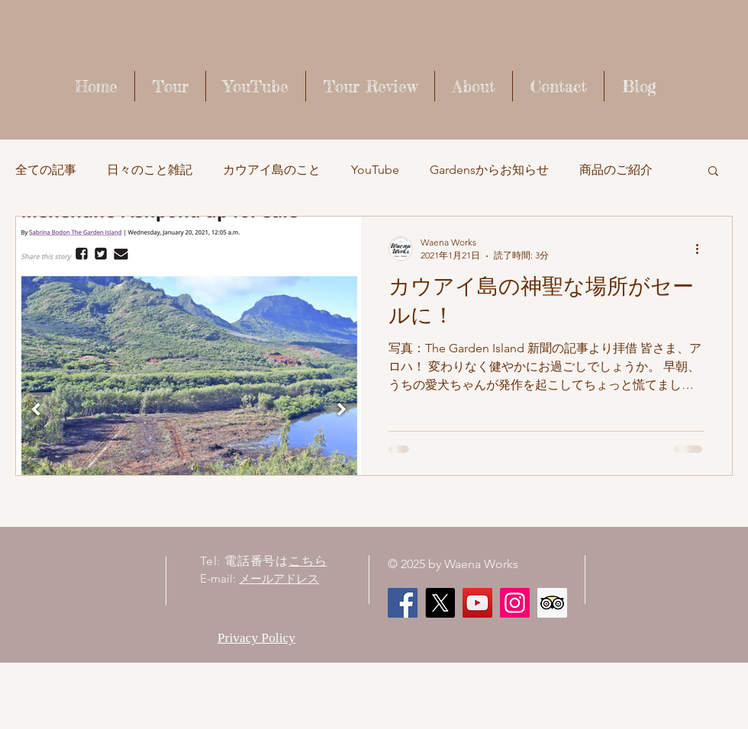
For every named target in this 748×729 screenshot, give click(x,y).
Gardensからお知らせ (489, 169)
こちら (308, 561)
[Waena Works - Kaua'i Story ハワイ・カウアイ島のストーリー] (477, 603)
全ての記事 (45, 169)
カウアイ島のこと (272, 169)
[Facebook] (403, 603)
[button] (713, 172)
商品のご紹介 (616, 169)
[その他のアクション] (702, 248)
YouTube (375, 169)
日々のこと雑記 (149, 169)
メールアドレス (279, 578)
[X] (440, 603)
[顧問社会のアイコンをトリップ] (552, 603)
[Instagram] (515, 603)
